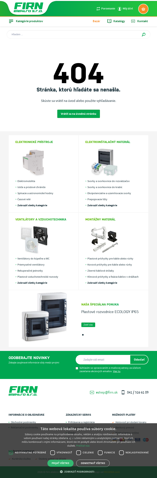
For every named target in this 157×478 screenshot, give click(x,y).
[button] (78, 471)
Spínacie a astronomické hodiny (35, 193)
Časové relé (24, 199)
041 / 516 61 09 (134, 392)
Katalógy (116, 21)
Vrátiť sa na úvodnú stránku (78, 114)
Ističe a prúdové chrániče (31, 187)
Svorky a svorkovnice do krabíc (104, 187)
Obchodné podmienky (23, 422)
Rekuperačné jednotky (30, 271)
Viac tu (116, 371)
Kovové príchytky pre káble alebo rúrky (109, 264)
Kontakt (139, 21)
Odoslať (139, 360)
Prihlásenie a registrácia (81, 422)
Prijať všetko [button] (60, 463)
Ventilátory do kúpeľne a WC (33, 258)
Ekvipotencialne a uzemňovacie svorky (109, 193)
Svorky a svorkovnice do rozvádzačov (108, 181)
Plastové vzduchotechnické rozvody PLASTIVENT (37, 277)
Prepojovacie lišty (97, 199)
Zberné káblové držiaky (100, 271)
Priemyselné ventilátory (31, 264)
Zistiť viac (88, 324)
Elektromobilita (26, 181)
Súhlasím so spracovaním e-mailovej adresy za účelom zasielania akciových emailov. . (108, 369)
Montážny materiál (100, 219)
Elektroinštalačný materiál (107, 142)
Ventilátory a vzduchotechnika (40, 219)
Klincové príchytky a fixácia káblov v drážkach (113, 277)
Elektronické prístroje (34, 142)
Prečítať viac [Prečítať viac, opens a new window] (83, 445)
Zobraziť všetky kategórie (32, 205)
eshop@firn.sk (104, 392)
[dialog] (78, 450)
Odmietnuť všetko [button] (93, 463)
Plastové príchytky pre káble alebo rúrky (110, 258)
